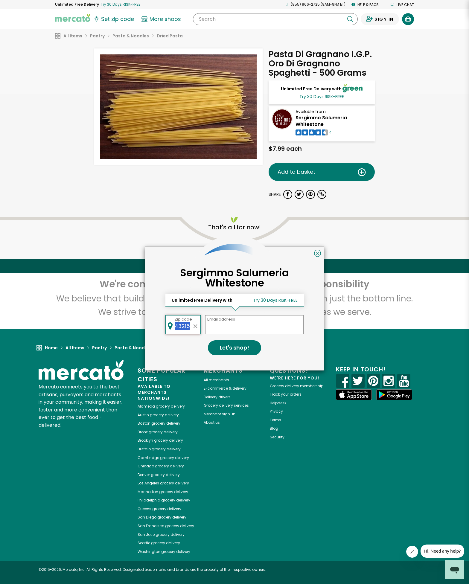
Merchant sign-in (219, 414)
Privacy (276, 411)
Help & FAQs (365, 4)
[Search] (275, 19)
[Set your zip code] (113, 19)
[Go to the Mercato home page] (72, 17)
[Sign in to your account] (380, 19)
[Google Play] (394, 394)
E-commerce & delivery (225, 388)
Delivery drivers (217, 397)
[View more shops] (162, 19)
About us (212, 422)
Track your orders (286, 394)
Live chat (402, 4)
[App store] (354, 394)
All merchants (216, 379)
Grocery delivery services (226, 405)
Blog (274, 428)
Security (277, 437)
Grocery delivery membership (296, 385)
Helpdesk (278, 402)
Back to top (234, 266)
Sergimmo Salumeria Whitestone (321, 121)
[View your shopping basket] (408, 19)
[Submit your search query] (350, 19)
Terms (275, 420)
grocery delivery (161, 406)
